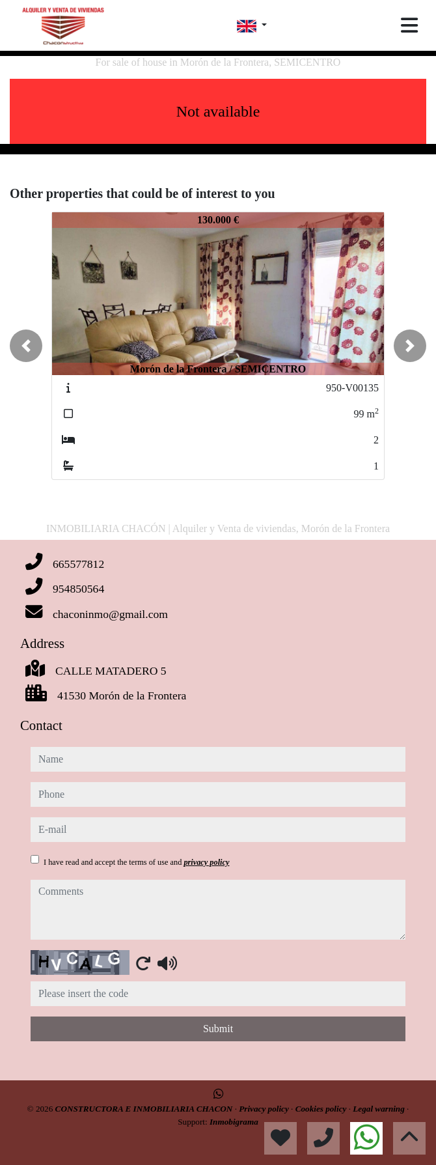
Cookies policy (322, 1109)
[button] (26, 346)
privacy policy (206, 862)
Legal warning (380, 1109)
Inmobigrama (234, 1122)
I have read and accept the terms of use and (136, 862)
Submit (218, 1028)
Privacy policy (265, 1109)
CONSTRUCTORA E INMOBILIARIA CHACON (145, 1109)
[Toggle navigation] (409, 25)
